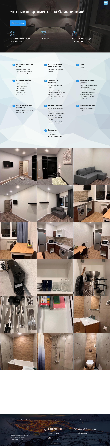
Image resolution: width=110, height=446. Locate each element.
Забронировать (18, 23)
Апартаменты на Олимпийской (20, 420)
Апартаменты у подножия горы (89, 420)
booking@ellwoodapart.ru (87, 429)
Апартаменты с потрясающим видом (55, 420)
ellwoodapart (83, 433)
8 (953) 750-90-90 (55, 429)
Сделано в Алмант (55, 443)
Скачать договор (57, 439)
